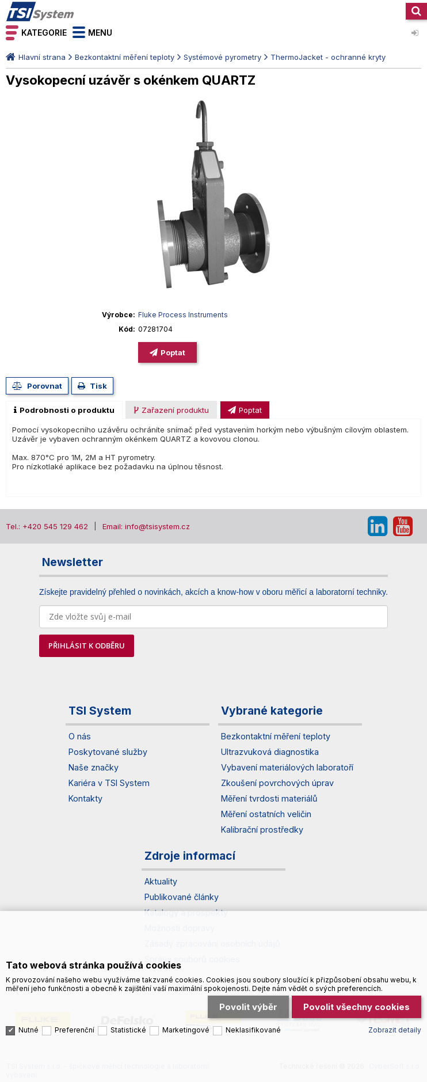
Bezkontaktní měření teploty (124, 57)
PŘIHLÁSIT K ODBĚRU (86, 645)
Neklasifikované (253, 1025)
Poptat (173, 352)
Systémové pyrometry (222, 57)
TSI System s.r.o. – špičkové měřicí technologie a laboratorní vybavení (40, 11)
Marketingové (185, 1025)
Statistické (128, 1025)
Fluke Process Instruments (183, 314)
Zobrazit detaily (394, 1025)
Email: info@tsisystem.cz (146, 526)
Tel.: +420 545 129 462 (47, 526)
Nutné (28, 1025)
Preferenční (74, 1025)
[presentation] (64, 410)
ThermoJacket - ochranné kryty (328, 57)
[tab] (64, 410)
